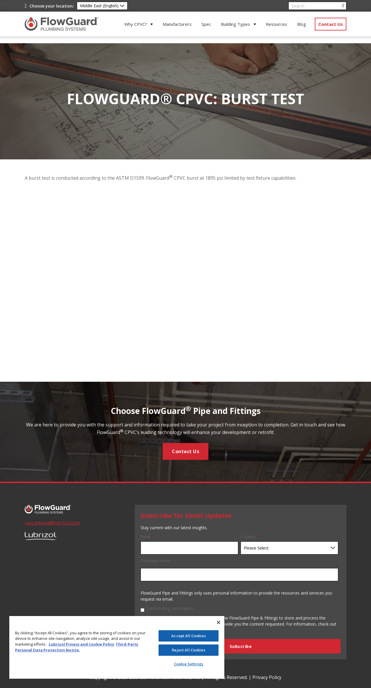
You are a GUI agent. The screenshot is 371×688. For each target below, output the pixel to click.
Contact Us (330, 24)
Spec (206, 24)
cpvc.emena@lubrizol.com (52, 523)
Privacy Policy (266, 677)
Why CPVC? (135, 24)
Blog (301, 24)
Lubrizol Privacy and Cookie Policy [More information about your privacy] (81, 644)
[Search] (317, 6)
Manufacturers (177, 24)
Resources (276, 24)
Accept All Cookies (188, 635)
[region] (116, 647)
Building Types (235, 24)
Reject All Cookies (188, 650)
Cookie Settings (188, 664)
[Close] (218, 622)
